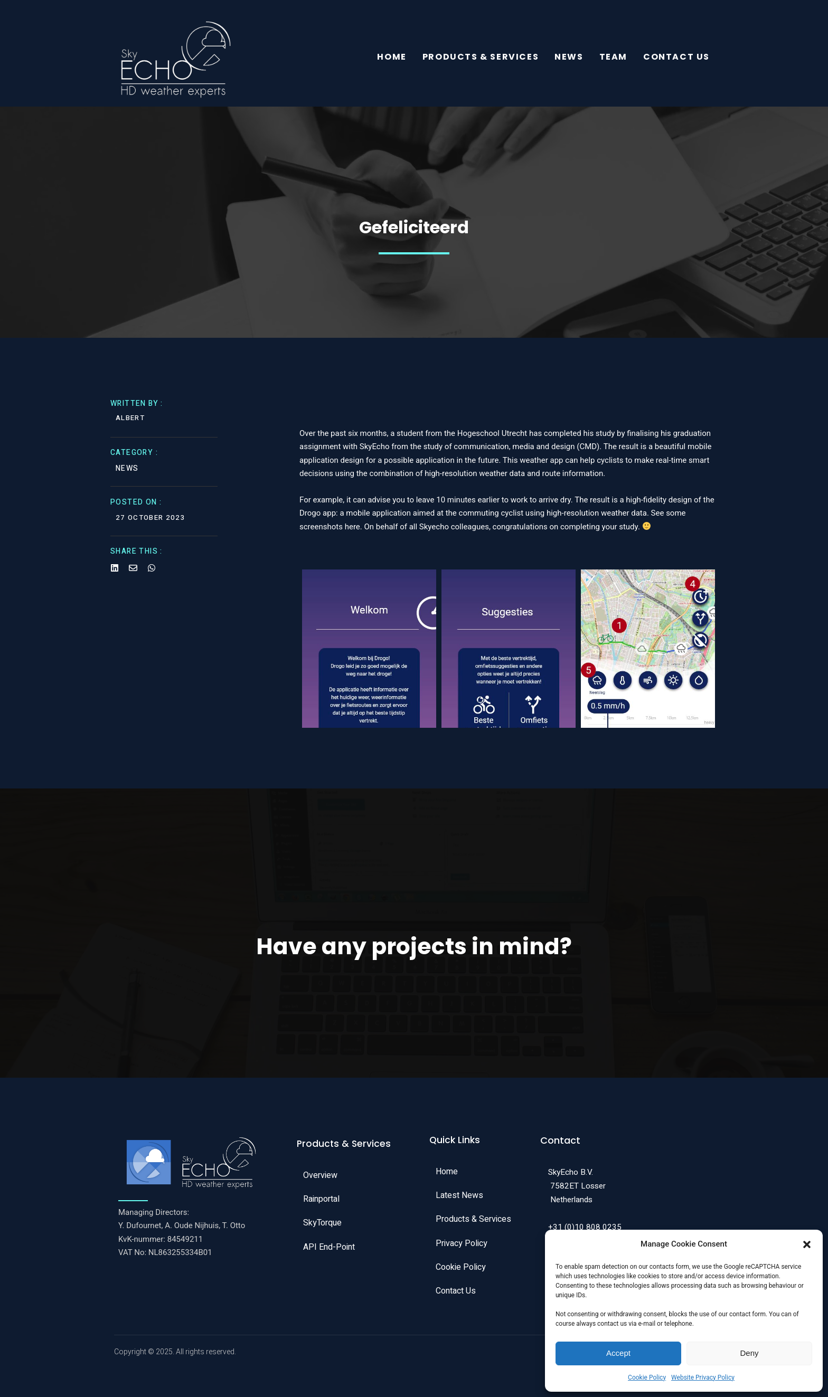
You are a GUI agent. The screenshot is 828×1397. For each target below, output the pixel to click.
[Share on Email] (133, 572)
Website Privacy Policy (703, 1377)
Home (391, 58)
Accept (618, 1352)
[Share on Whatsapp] (151, 572)
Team (613, 58)
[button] (807, 1244)
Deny (749, 1352)
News (568, 58)
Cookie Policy (647, 1377)
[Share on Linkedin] (114, 572)
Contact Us (676, 58)
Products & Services (480, 58)
